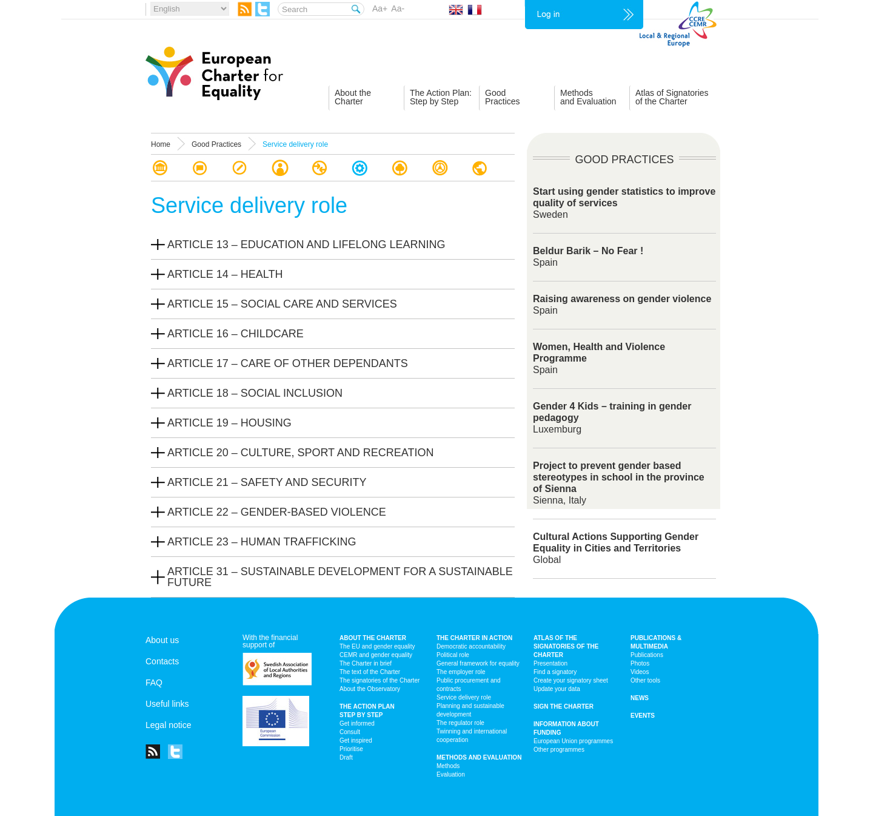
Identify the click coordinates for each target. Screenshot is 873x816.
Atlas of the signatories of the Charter (566, 646)
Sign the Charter (564, 706)
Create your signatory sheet (571, 680)
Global (615, 548)
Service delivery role (463, 697)
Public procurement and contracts (468, 684)
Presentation (550, 663)
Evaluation (450, 774)
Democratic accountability (471, 646)
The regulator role (460, 723)
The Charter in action (474, 638)
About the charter (373, 638)
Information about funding (566, 728)
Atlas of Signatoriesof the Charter (672, 97)
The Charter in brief (366, 663)
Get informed (357, 723)
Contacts (162, 661)
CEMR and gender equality (376, 655)
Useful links (167, 704)
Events (642, 715)
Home (160, 144)
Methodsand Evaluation (588, 97)
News (639, 698)
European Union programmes (573, 741)
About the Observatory (370, 689)
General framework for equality (478, 663)
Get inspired (356, 740)
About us (162, 640)
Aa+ (379, 8)
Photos (639, 663)
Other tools (645, 680)
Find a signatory (555, 672)
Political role (452, 655)
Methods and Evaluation (478, 757)
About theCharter (353, 97)
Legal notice (169, 725)
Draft (346, 757)
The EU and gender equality (377, 646)
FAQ (154, 682)
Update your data (557, 689)
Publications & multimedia (655, 642)
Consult (350, 732)
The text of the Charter (370, 672)
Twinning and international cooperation (471, 735)
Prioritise (351, 749)
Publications (646, 655)
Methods (448, 766)
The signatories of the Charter (380, 680)
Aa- (397, 8)
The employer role (461, 672)
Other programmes (559, 749)
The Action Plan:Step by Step (441, 97)
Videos (639, 672)
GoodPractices (502, 97)
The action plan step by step (367, 710)
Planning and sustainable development (470, 710)
